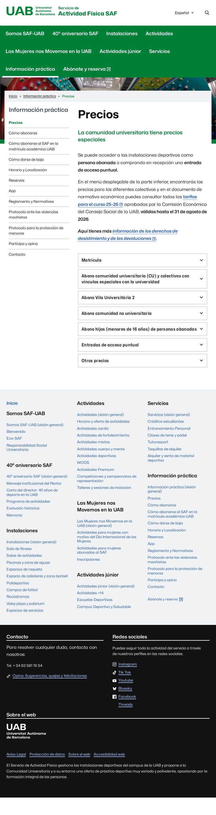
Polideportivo (17, 600)
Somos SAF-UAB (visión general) (34, 442)
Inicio (12, 419)
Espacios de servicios (24, 627)
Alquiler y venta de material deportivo (171, 474)
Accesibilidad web (109, 771)
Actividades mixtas (93, 458)
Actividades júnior (120, 52)
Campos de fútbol (22, 607)
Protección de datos (47, 771)
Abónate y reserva (87, 71)
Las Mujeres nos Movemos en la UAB (48, 52)
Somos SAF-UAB (25, 34)
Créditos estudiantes (166, 437)
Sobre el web (79, 771)
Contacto (17, 255)
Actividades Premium (95, 486)
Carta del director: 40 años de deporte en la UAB (32, 509)
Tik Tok (124, 689)
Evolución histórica (22, 525)
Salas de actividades (24, 573)
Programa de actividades (28, 518)
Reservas (16, 181)
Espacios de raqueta (24, 586)
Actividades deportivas (96, 472)
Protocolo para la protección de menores (36, 231)
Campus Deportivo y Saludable (104, 623)
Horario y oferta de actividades (103, 437)
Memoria (14, 532)
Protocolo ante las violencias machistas (33, 215)
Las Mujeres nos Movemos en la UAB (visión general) (104, 539)
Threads (125, 722)
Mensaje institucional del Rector (34, 500)
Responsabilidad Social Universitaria (26, 464)
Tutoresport (158, 458)
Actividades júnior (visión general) (105, 602)
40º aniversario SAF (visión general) (36, 493)
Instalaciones (122, 34)
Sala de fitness (19, 566)
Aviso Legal (16, 771)
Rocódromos (17, 614)
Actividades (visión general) (100, 431)
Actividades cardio (93, 444)
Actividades (159, 34)
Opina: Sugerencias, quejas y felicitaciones (50, 693)
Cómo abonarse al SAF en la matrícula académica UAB (33, 147)
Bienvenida (15, 449)
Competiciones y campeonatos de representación (106, 494)
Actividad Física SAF (96, 11)
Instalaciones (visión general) (31, 559)
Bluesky (125, 706)
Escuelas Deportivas (94, 616)
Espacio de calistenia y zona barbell (37, 593)
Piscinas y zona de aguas (28, 579)
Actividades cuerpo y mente (101, 465)
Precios (15, 123)
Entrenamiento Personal (169, 444)
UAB (32, 11)
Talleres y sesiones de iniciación (104, 504)
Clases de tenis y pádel (167, 451)
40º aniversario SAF (75, 34)
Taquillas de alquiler (165, 465)
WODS (83, 478)
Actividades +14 (90, 609)
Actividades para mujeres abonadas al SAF (99, 566)
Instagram (127, 681)
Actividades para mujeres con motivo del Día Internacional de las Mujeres (106, 553)
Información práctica (30, 70)
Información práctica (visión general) (172, 505)
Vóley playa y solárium (25, 621)
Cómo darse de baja (26, 160)
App (12, 191)
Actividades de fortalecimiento (103, 451)
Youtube (125, 697)
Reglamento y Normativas (31, 202)
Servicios (159, 52)
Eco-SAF (14, 455)
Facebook (127, 713)
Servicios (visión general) (169, 431)
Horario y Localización (28, 170)
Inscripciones (88, 575)
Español (185, 14)
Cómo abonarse (23, 134)
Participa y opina (23, 244)
